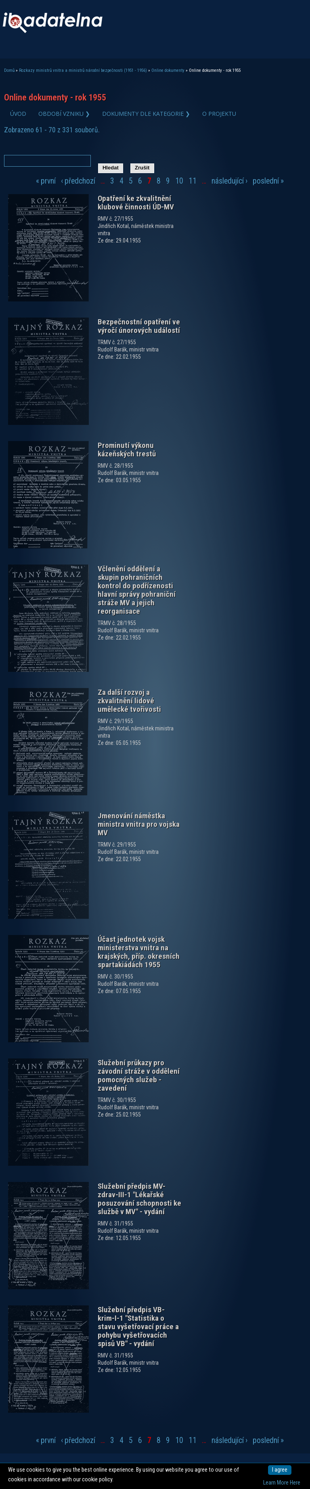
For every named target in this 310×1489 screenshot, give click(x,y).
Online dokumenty (167, 70)
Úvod (18, 113)
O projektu (219, 113)
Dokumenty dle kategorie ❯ (146, 113)
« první (46, 181)
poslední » (268, 181)
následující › (229, 181)
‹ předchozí (78, 181)
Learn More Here (281, 1482)
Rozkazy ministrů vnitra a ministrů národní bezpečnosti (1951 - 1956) (83, 70)
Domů (9, 70)
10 (179, 181)
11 (193, 181)
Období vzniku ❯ (64, 113)
